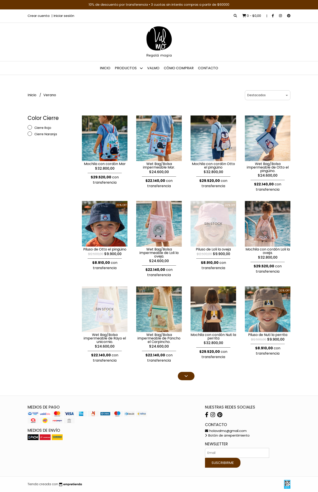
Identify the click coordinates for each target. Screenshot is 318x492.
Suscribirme (223, 462)
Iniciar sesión (64, 15)
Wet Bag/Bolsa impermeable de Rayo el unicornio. (105, 338)
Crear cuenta (38, 15)
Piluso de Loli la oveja (213, 249)
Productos (129, 68)
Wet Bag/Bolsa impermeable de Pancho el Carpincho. (159, 338)
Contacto (208, 68)
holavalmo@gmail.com (226, 431)
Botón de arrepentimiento (227, 435)
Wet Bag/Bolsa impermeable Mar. (159, 165)
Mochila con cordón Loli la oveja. (268, 251)
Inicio (105, 68)
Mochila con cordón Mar (105, 163)
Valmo (153, 68)
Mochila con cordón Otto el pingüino (213, 165)
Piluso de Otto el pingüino (104, 249)
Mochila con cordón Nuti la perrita (213, 336)
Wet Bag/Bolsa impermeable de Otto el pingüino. (268, 167)
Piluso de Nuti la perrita (267, 334)
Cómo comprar (179, 68)
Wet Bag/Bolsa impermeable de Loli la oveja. (159, 253)
